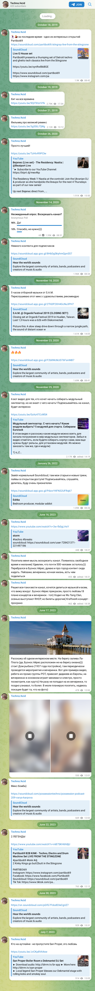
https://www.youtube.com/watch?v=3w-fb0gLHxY (40, 526)
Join (76, 4)
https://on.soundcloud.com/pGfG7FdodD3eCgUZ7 (40, 905)
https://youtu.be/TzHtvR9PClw (28, 153)
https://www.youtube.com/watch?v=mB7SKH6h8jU (40, 844)
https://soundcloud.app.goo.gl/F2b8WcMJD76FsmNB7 (42, 360)
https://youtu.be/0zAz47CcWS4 (29, 414)
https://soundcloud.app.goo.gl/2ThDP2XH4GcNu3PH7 (42, 304)
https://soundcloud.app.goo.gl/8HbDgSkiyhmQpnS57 (41, 253)
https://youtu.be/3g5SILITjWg (28, 126)
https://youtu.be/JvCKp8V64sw (29, 951)
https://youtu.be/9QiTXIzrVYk (28, 103)
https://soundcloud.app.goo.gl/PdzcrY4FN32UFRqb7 (41, 490)
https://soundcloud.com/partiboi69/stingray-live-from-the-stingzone (50, 44)
